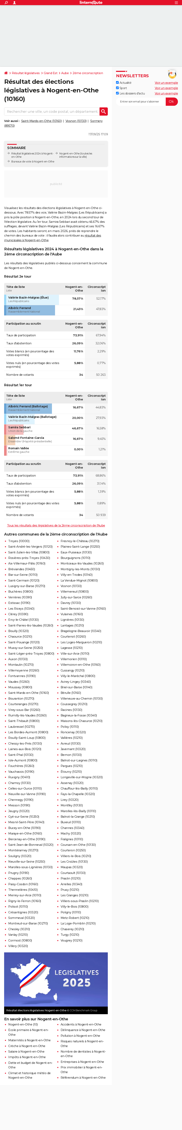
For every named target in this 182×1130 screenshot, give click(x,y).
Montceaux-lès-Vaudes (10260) (82, 563)
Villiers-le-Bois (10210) (76, 856)
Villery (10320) (18, 946)
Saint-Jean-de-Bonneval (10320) (30, 845)
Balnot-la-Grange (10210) (78, 816)
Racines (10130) (71, 710)
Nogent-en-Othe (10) (23, 1024)
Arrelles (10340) (71, 884)
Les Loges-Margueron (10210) (81, 642)
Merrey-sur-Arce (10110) (24, 895)
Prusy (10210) (70, 890)
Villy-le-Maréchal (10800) (78, 676)
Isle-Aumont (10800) (22, 760)
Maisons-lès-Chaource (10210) (81, 721)
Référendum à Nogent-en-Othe (83, 1077)
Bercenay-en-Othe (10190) (26, 839)
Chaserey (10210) (72, 929)
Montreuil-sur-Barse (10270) (28, 923)
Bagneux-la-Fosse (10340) (79, 715)
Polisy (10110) (70, 727)
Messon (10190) (19, 805)
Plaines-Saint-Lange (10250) (80, 546)
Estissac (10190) (19, 603)
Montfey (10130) (72, 805)
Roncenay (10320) (73, 732)
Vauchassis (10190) (21, 772)
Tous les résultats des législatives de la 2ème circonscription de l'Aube (56, 525)
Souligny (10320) (19, 856)
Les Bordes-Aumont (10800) (28, 732)
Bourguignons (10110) (75, 558)
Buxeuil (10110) (71, 822)
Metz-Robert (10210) (75, 918)
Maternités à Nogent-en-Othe (29, 1040)
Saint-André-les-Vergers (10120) (30, 546)
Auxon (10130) (18, 659)
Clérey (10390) (18, 614)
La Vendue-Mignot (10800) (79, 580)
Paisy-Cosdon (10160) (23, 884)
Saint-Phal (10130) (20, 755)
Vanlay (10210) (18, 935)
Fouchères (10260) (21, 766)
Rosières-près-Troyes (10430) (29, 558)
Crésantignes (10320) (23, 912)
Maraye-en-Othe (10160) (25, 833)
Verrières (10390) (20, 597)
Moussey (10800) (20, 687)
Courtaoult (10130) (73, 873)
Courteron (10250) (73, 850)
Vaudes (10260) (18, 682)
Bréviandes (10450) (21, 569)
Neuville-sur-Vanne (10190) (27, 794)
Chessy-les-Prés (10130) (25, 743)
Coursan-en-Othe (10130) (78, 845)
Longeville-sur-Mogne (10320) (82, 777)
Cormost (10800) (20, 940)
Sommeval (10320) (21, 918)
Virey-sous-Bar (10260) (24, 710)
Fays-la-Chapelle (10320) (78, 794)
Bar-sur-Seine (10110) (23, 575)
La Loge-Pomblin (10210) (78, 923)
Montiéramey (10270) (23, 850)
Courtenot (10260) (73, 636)
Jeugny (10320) (18, 811)
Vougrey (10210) (71, 940)
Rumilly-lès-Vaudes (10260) (27, 715)
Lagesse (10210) (72, 648)
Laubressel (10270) (21, 727)
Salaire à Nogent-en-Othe (26, 1051)
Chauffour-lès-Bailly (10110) (79, 788)
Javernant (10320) (73, 749)
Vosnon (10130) (76, 121)
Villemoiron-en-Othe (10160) (81, 665)
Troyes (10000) (18, 541)
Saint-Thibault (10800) (23, 721)
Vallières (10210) (72, 738)
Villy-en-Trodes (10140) (77, 575)
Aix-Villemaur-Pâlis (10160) (26, 563)
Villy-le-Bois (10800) (74, 906)
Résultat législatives (26, 73)
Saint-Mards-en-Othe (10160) (41, 121)
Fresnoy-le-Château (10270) (80, 541)
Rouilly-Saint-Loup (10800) (26, 738)
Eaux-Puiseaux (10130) (76, 552)
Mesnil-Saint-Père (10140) (26, 822)
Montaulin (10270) (21, 665)
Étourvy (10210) (71, 772)
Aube (65, 73)
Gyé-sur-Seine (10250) (23, 816)
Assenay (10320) (72, 783)
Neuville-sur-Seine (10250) (26, 861)
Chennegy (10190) (20, 800)
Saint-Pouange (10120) (24, 642)
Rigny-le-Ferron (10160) (24, 901)
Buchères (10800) (20, 591)
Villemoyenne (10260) (23, 670)
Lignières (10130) (72, 620)
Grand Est (51, 73)
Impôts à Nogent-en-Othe (27, 1057)
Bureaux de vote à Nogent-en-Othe (32, 161)
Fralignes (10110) (72, 839)
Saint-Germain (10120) (23, 580)
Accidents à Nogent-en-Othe (81, 1024)
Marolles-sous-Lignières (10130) (30, 867)
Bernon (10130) (71, 755)
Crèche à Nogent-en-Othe (26, 1046)
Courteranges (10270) (23, 704)
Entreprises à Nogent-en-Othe (82, 1062)
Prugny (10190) (18, 873)
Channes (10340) (72, 828)
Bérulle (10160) (71, 693)
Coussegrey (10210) (74, 704)
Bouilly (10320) (18, 631)
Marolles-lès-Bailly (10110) (78, 811)
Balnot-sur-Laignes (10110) (79, 760)
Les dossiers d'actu (130, 93)
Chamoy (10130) (19, 783)
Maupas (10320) (72, 867)
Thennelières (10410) (23, 890)
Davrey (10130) (71, 603)
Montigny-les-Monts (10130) (80, 569)
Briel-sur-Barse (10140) (76, 687)
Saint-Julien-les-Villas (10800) (28, 552)
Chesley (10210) (19, 929)
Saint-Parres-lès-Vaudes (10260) (30, 625)
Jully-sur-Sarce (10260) (76, 597)
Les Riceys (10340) (21, 608)
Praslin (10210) (71, 878)
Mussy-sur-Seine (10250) (25, 648)
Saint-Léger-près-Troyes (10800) (31, 653)
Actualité (123, 83)
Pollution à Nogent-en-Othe (80, 1036)
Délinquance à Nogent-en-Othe (83, 1030)
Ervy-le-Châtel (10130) (23, 620)
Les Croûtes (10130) (74, 861)
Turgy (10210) (70, 935)
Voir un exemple (166, 83)
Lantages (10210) (72, 625)
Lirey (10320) (70, 800)
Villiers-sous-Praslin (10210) (80, 901)
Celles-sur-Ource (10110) (25, 788)
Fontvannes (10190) (21, 676)
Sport (121, 88)
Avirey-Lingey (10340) (76, 682)
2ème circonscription (88, 73)
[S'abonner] (147, 102)
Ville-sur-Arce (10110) (75, 653)
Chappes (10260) (20, 878)
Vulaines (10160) (72, 614)
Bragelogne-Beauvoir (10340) (81, 631)
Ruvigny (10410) (19, 777)
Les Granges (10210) (74, 895)
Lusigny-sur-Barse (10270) (26, 586)
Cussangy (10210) (73, 670)
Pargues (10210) (72, 766)
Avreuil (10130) (71, 743)
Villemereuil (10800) (75, 591)
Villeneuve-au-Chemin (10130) (82, 698)
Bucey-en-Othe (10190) (24, 828)
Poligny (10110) (71, 912)
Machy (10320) (71, 833)
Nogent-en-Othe (69, 153)
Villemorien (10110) (74, 659)
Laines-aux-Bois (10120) (24, 749)
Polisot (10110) (18, 906)
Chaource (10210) (20, 636)
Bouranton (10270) (21, 698)
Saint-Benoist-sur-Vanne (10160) (83, 608)
